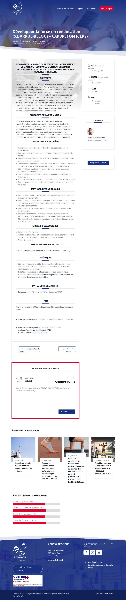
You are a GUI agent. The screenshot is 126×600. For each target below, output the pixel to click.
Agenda (81, 8)
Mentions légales (95, 562)
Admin (90, 568)
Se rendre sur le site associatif (23, 568)
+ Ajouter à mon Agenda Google (29, 350)
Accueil (16, 41)
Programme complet (98, 163)
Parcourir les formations (66, 8)
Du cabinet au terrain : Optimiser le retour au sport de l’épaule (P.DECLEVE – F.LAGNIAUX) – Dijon (103, 468)
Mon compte (106, 8)
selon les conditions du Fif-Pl (40, 330)
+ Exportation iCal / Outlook (68, 350)
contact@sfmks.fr (56, 560)
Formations (25, 41)
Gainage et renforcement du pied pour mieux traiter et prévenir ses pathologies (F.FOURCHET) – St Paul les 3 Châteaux (49, 471)
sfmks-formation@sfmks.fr (48, 275)
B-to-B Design (108, 594)
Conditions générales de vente (100, 565)
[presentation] (33, 398)
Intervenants (92, 8)
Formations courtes (40, 41)
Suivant (66, 412)
